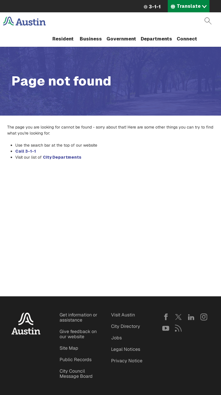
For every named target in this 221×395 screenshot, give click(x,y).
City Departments (62, 157)
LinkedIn (191, 317)
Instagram (203, 317)
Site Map (69, 348)
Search (208, 21)
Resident (63, 39)
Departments (156, 39)
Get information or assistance (78, 317)
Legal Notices (125, 349)
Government (121, 39)
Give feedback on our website (78, 334)
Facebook (165, 317)
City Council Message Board (76, 373)
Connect (187, 39)
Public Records (76, 360)
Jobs (116, 338)
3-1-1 (155, 7)
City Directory (125, 326)
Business (91, 39)
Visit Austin (123, 315)
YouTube (165, 328)
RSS (178, 328)
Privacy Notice (126, 361)
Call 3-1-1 (25, 151)
